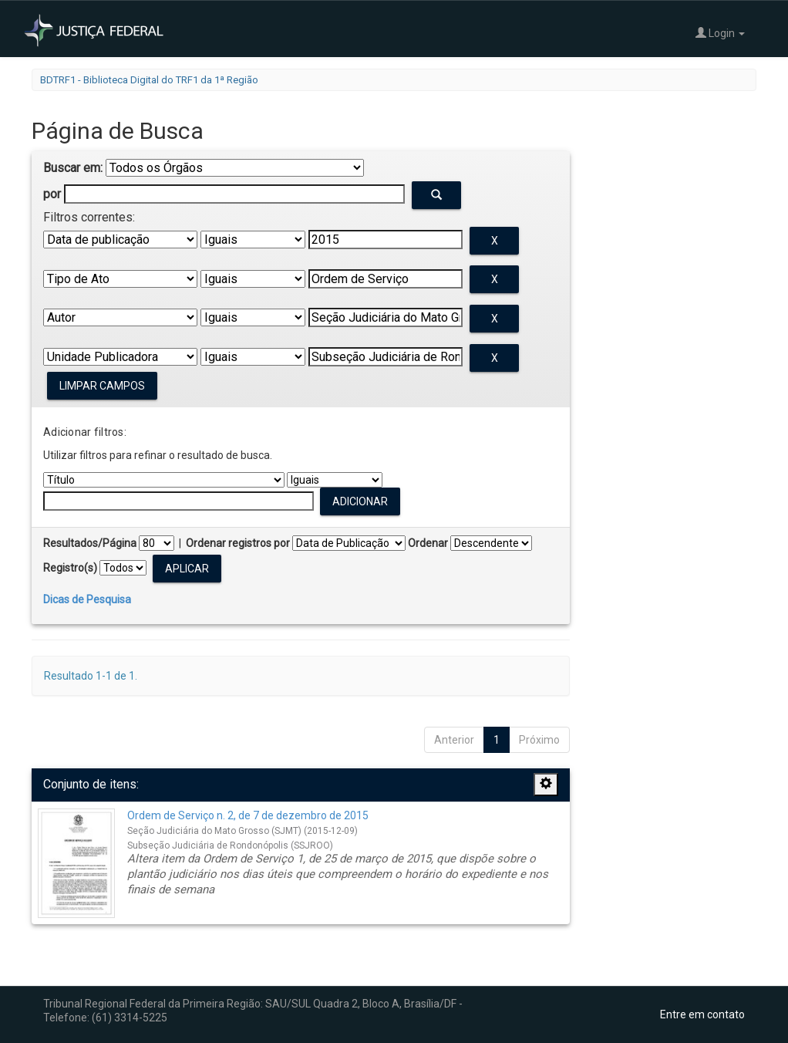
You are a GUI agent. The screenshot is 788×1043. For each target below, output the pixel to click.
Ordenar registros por (238, 543)
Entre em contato (702, 1014)
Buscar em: (73, 167)
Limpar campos (102, 386)
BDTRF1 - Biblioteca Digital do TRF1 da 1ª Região (149, 80)
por (52, 194)
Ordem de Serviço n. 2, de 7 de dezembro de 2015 (248, 815)
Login (720, 32)
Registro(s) (70, 568)
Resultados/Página (89, 543)
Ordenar (428, 543)
